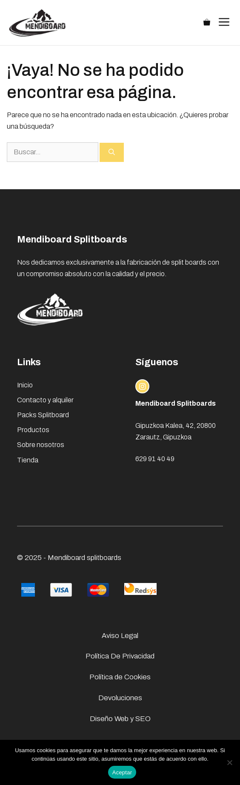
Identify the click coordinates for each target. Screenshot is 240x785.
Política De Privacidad (120, 656)
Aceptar (122, 772)
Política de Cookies (120, 677)
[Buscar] (112, 152)
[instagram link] (142, 386)
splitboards (104, 558)
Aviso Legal (120, 636)
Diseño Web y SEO (120, 719)
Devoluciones (120, 698)
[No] (229, 762)
